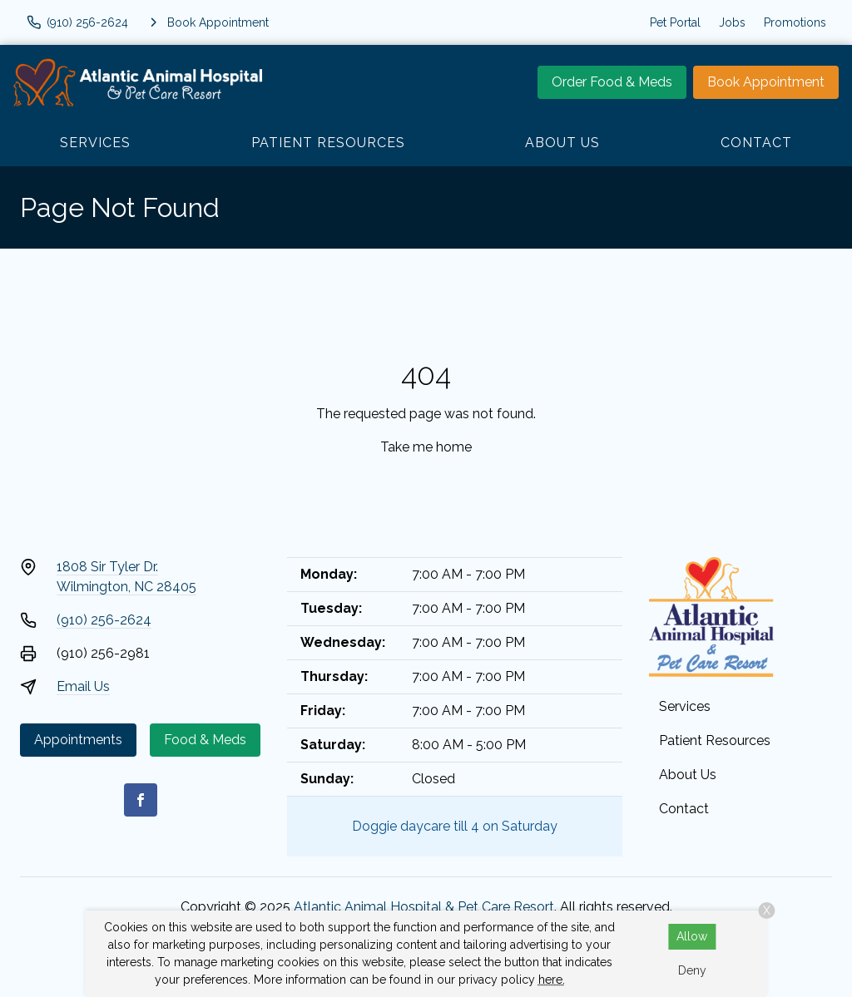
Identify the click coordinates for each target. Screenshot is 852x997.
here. (551, 979)
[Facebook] (140, 800)
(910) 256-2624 (104, 620)
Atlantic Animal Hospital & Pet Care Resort (424, 907)
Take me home (426, 447)
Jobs (732, 22)
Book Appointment (766, 82)
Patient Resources (328, 143)
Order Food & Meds (612, 82)
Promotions (795, 22)
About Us (562, 143)
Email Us (83, 686)
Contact (756, 143)
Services (95, 143)
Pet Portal (675, 22)
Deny (692, 970)
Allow (691, 936)
